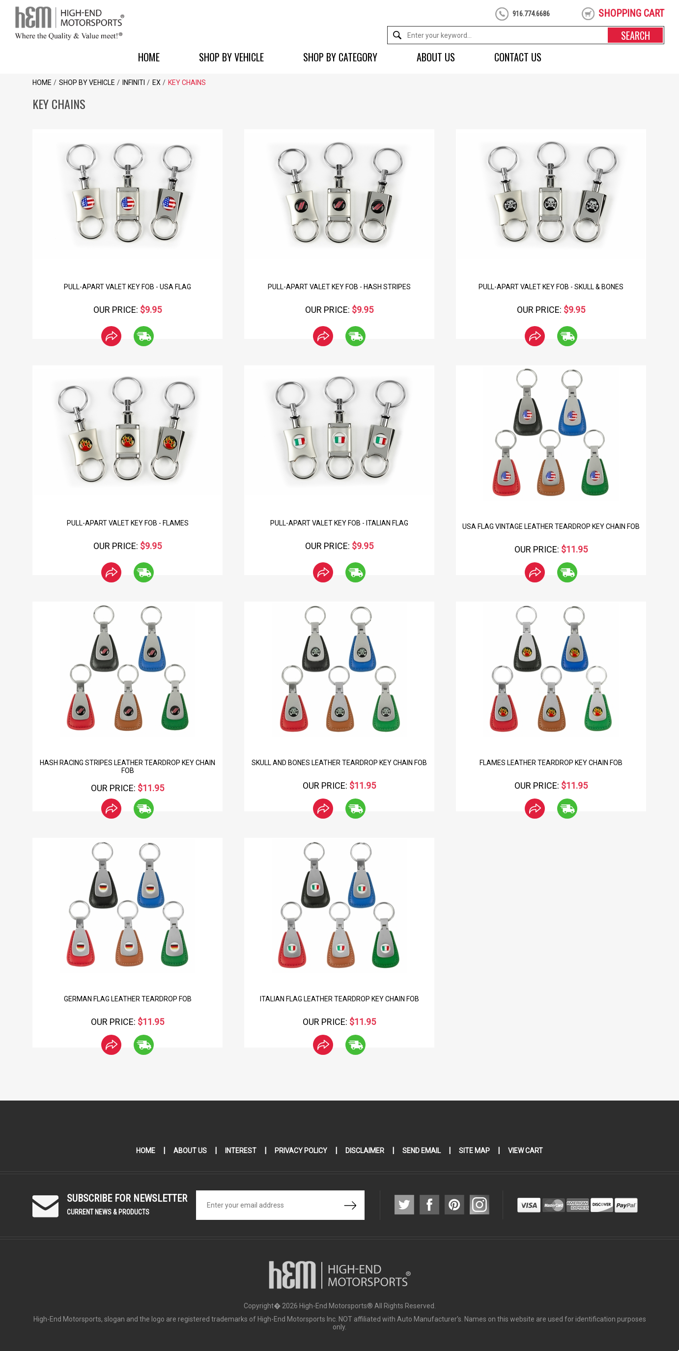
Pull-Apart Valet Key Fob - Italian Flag (339, 523)
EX (156, 82)
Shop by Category (340, 57)
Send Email (421, 1151)
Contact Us (517, 57)
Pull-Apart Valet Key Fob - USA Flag (127, 287)
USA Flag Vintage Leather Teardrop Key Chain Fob (551, 526)
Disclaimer (364, 1151)
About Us (436, 57)
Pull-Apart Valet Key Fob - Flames (128, 523)
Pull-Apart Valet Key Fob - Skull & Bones (551, 287)
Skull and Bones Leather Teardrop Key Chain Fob (339, 763)
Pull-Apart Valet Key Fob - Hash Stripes (339, 287)
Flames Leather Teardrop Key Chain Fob (551, 763)
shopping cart (631, 13)
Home (149, 57)
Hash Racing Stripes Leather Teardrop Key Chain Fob (127, 766)
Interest (240, 1151)
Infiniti (133, 82)
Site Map (474, 1151)
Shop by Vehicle (231, 57)
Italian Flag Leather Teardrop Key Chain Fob (339, 999)
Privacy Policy (301, 1151)
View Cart (525, 1151)
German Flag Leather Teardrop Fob (128, 999)
